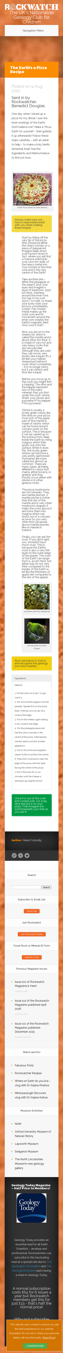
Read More (49, 1337)
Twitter (27, 855)
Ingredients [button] (20, 678)
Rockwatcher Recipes (28, 1073)
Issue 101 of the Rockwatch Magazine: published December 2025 (32, 1027)
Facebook (20, 855)
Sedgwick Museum (26, 1151)
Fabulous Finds (24, 1065)
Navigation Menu (33, 30)
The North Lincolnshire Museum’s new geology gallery (29, 1164)
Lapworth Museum (26, 1143)
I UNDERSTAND (35, 1346)
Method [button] (18, 685)
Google (14, 855)
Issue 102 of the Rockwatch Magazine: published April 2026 (32, 1004)
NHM (18, 1124)
